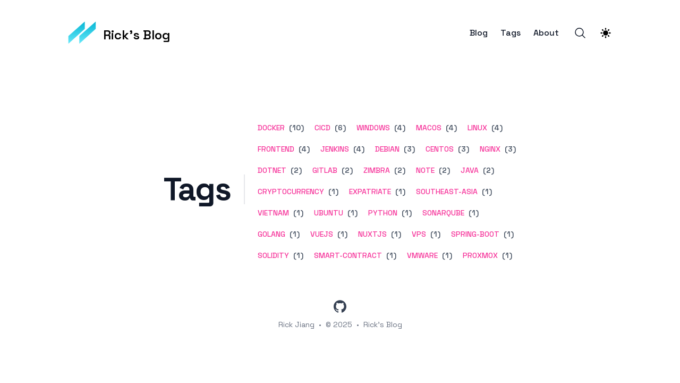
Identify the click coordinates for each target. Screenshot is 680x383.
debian (387, 149)
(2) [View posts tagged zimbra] (398, 170)
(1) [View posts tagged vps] (434, 234)
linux (477, 127)
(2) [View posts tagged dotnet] (295, 170)
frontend (276, 149)
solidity (273, 255)
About (546, 33)
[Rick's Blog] (119, 33)
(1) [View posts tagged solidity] (297, 255)
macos (428, 127)
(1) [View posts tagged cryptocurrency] (332, 191)
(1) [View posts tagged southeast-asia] (486, 191)
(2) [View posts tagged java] (487, 170)
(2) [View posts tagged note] (443, 170)
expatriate (370, 191)
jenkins (334, 149)
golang (271, 234)
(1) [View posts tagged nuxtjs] (395, 234)
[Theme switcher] (605, 33)
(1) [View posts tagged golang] (293, 234)
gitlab (324, 170)
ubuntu (328, 213)
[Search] (580, 33)
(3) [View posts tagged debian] (408, 149)
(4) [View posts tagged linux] (496, 127)
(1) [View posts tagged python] (406, 213)
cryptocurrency (291, 191)
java (470, 170)
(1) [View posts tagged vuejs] (341, 234)
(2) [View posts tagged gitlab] (346, 170)
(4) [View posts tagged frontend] (303, 149)
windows (373, 127)
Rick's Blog (382, 324)
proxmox (480, 255)
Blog (479, 33)
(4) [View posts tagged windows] (398, 127)
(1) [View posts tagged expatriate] (399, 191)
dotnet (272, 170)
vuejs (321, 234)
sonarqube (443, 213)
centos (440, 149)
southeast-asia (447, 191)
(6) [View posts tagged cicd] (339, 127)
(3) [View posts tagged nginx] (509, 149)
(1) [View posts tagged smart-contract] (390, 255)
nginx (490, 149)
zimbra (376, 170)
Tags (510, 33)
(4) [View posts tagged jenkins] (357, 149)
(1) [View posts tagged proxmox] (506, 255)
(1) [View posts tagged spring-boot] (508, 234)
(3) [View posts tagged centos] (462, 149)
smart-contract (348, 255)
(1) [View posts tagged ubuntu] (351, 213)
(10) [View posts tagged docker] (295, 127)
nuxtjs (372, 234)
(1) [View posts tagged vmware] (446, 255)
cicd (322, 127)
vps (419, 234)
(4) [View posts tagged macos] (450, 127)
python (382, 213)
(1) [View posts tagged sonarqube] (472, 213)
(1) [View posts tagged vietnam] (297, 213)
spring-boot (475, 234)
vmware (422, 255)
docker (271, 127)
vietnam (273, 213)
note (425, 170)
